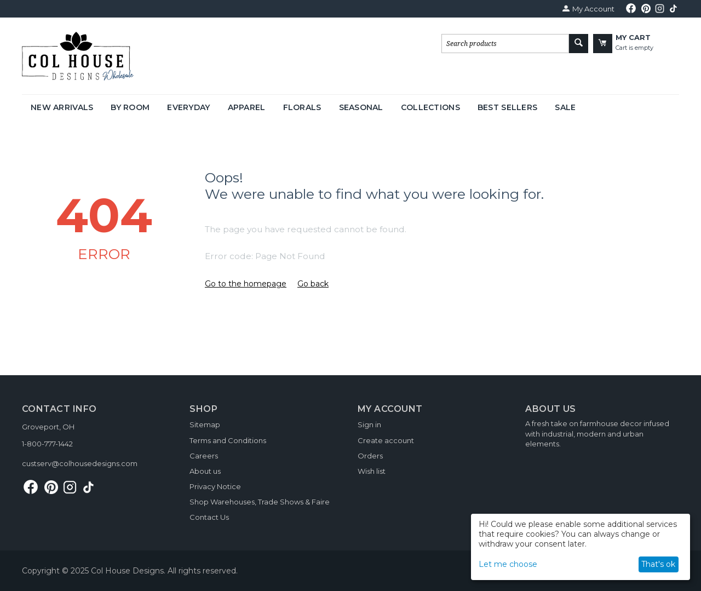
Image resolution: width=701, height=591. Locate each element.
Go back (313, 284)
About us (205, 471)
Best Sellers (507, 107)
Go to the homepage (245, 284)
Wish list (372, 471)
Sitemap (204, 424)
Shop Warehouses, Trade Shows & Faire (259, 501)
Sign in (369, 424)
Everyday (188, 107)
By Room (130, 107)
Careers (203, 455)
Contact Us (209, 517)
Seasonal (361, 107)
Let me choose (508, 564)
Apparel (247, 107)
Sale (565, 107)
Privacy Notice (215, 486)
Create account (386, 440)
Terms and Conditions (227, 440)
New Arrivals (62, 107)
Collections (430, 107)
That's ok (658, 564)
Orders (370, 455)
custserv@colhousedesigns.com (79, 463)
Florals (302, 107)
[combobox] (505, 43)
